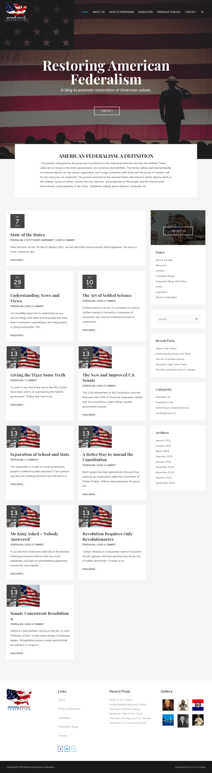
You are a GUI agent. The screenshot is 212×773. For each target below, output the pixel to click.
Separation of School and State (40, 454)
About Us (161, 265)
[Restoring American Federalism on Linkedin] (67, 749)
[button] (107, 111)
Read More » (17, 260)
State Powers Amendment (39, 240)
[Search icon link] (202, 11)
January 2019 (163, 461)
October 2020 (163, 445)
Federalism (16, 240)
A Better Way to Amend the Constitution (107, 456)
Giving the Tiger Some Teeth (37, 374)
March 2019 (162, 451)
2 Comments (31, 459)
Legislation (161, 291)
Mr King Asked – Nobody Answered (34, 536)
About (61, 699)
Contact (160, 270)
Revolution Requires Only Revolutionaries (107, 536)
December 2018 (165, 466)
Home (159, 286)
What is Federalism (166, 297)
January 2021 (163, 440)
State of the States (27, 234)
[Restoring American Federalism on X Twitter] (73, 749)
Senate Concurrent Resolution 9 (39, 615)
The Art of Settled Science (107, 295)
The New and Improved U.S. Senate (108, 377)
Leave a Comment (65, 240)
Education (161, 397)
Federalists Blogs (165, 276)
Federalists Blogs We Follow (171, 281)
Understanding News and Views (34, 297)
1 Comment (31, 380)
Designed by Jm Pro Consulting (190, 767)
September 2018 (165, 482)
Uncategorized (164, 413)
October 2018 (163, 477)
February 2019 (164, 456)
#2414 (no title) (164, 260)
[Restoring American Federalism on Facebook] (60, 749)
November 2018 (165, 472)
